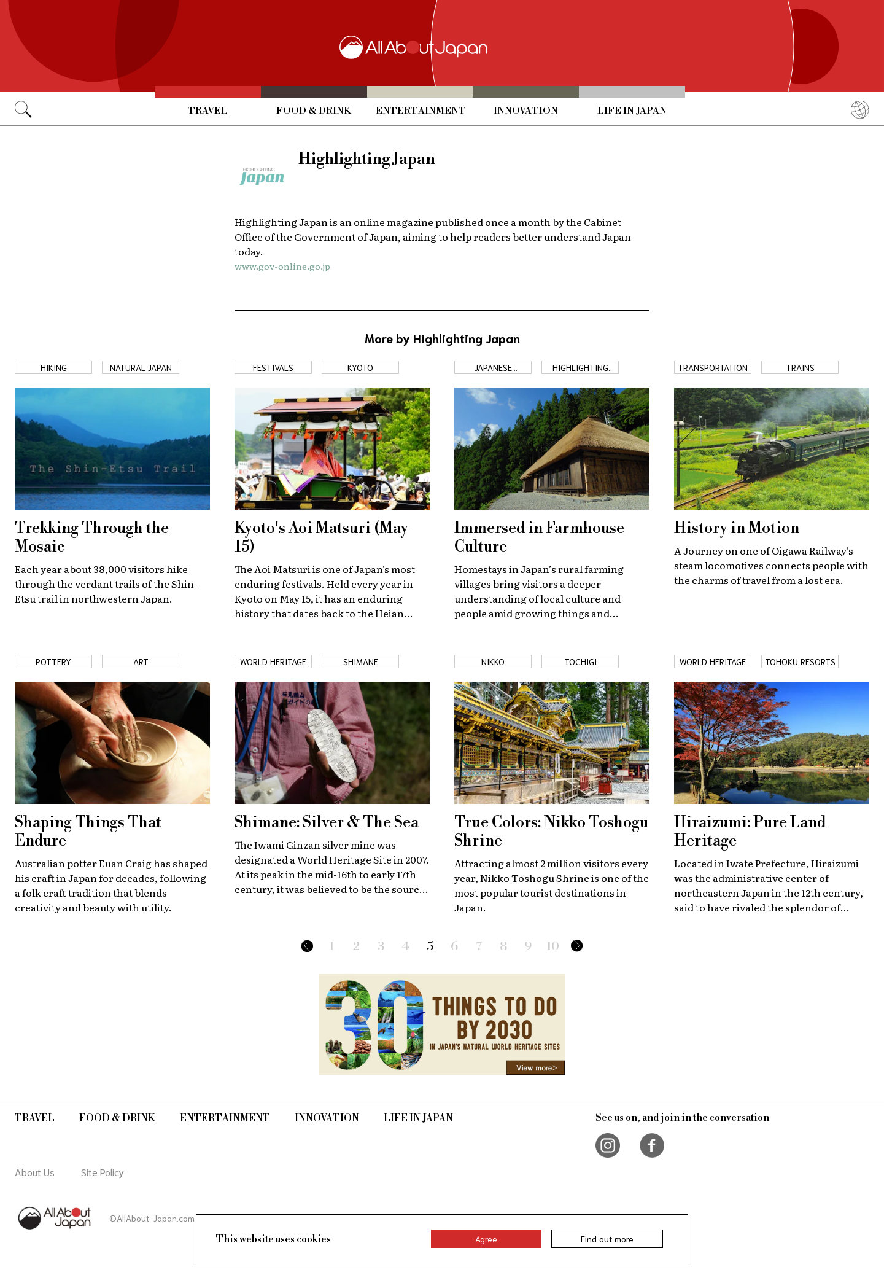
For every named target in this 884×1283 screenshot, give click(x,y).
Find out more (607, 1238)
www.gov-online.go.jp (282, 266)
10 (552, 946)
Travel (208, 110)
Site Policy (102, 1171)
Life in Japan (632, 110)
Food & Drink (313, 110)
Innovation (526, 110)
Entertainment (421, 110)
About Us (35, 1171)
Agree (486, 1238)
